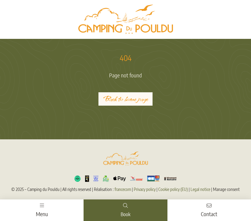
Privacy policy (145, 189)
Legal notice (200, 189)
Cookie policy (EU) (173, 189)
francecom (123, 189)
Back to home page (125, 99)
